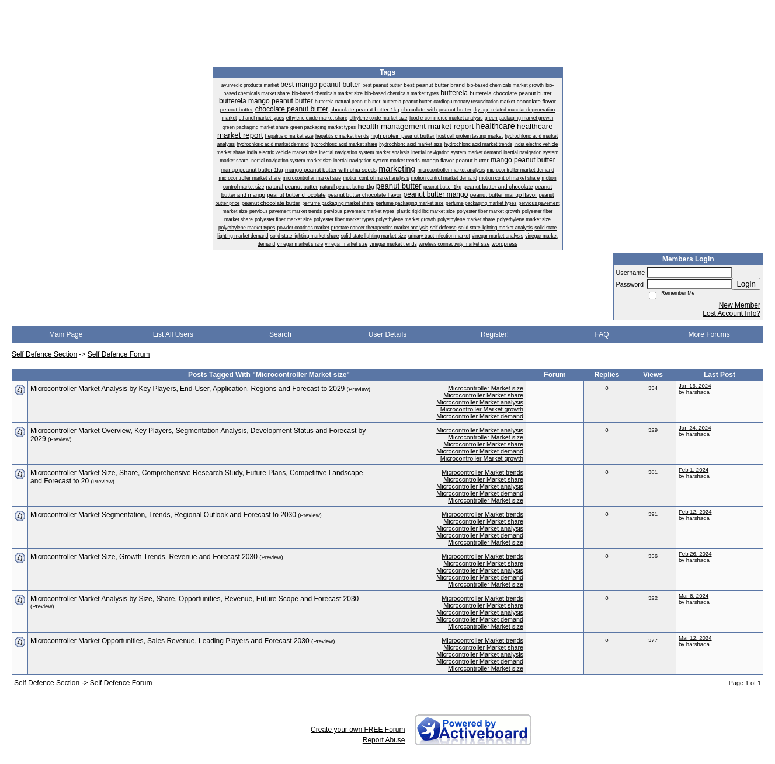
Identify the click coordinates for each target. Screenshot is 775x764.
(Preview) (359, 389)
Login (746, 284)
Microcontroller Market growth (481, 409)
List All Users (173, 334)
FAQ (602, 334)
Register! (495, 334)
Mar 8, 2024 (693, 595)
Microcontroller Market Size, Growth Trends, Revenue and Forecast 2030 (144, 557)
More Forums (709, 334)
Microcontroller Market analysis (479, 402)
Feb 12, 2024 (695, 511)
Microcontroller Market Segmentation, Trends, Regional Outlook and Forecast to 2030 (163, 515)
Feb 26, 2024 (695, 553)
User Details (387, 334)
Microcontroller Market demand (479, 416)
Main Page (65, 334)
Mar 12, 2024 (695, 637)
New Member (739, 305)
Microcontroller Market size (485, 388)
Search (280, 334)
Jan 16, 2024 (695, 385)
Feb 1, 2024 (693, 469)
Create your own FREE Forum (358, 729)
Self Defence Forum (119, 354)
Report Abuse (384, 740)
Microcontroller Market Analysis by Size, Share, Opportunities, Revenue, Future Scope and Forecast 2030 (194, 599)
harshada (698, 392)
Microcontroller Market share (483, 395)
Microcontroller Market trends (482, 472)
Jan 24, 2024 (695, 427)
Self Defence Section (44, 354)
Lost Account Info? (731, 313)
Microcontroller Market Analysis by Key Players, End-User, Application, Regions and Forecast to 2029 (187, 389)
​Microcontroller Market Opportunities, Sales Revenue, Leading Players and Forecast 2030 (170, 641)
